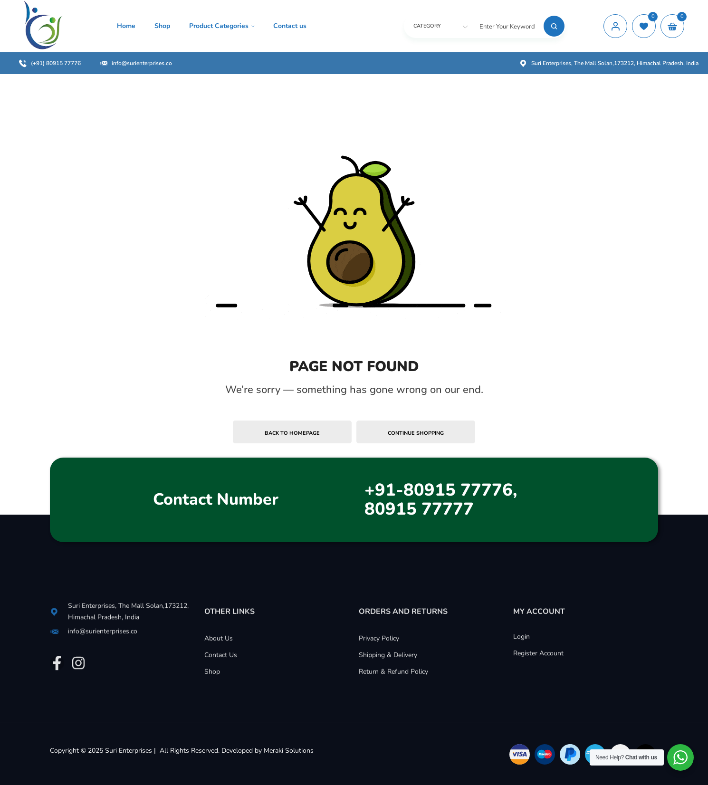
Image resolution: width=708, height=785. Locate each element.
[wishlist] (644, 26)
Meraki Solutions (289, 750)
